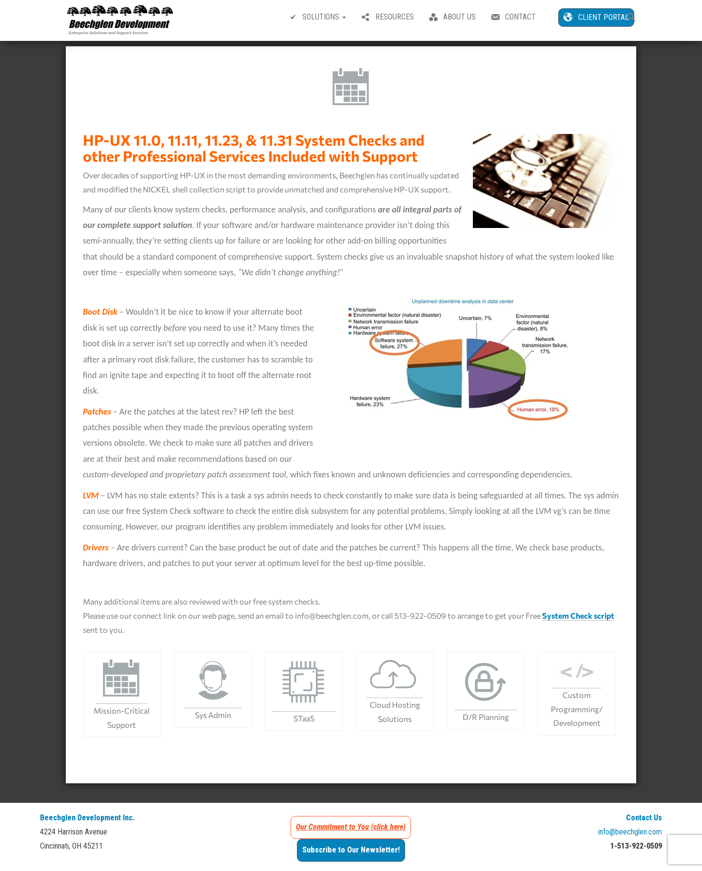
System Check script (578, 620)
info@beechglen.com (630, 836)
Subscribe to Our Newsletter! (351, 854)
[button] (631, 18)
